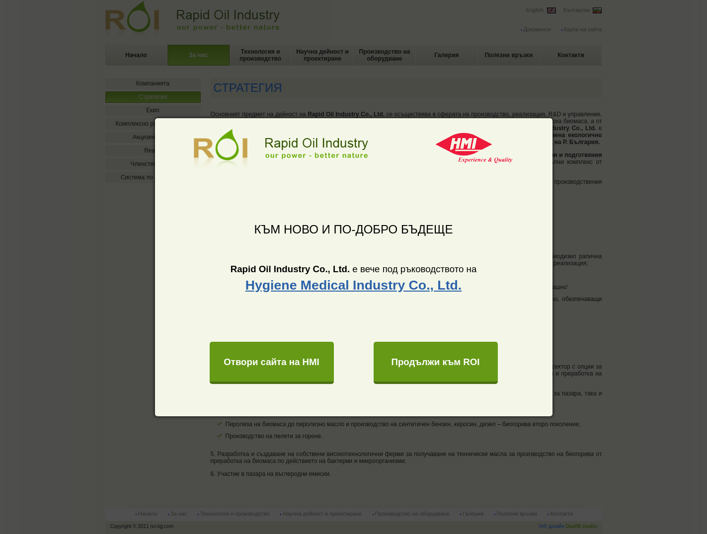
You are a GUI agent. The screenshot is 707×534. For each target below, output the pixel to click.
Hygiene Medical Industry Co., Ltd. (353, 285)
